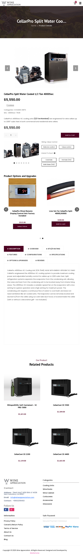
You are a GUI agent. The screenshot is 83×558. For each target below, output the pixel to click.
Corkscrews (48, 497)
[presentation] (6, 209)
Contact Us (9, 536)
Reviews (40, 261)
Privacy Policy (9, 521)
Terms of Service (11, 528)
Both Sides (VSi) (49, 164)
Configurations (33, 255)
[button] (14, 163)
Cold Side (49, 160)
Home (34, 25)
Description (13, 249)
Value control (66, 147)
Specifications (57, 255)
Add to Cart (70, 135)
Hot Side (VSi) (66, 160)
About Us (7, 532)
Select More (22, 226)
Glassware (47, 504)
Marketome (34, 553)
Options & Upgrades (17, 261)
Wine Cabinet (48, 493)
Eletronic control (49, 147)
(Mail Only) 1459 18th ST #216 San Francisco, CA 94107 (20, 493)
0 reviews (10, 105)
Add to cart (60, 224)
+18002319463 (14, 501)
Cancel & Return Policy (13, 525)
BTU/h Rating (53, 249)
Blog (6, 540)
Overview (33, 249)
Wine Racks (47, 489)
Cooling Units (48, 486)
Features (12, 255)
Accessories (48, 500)
